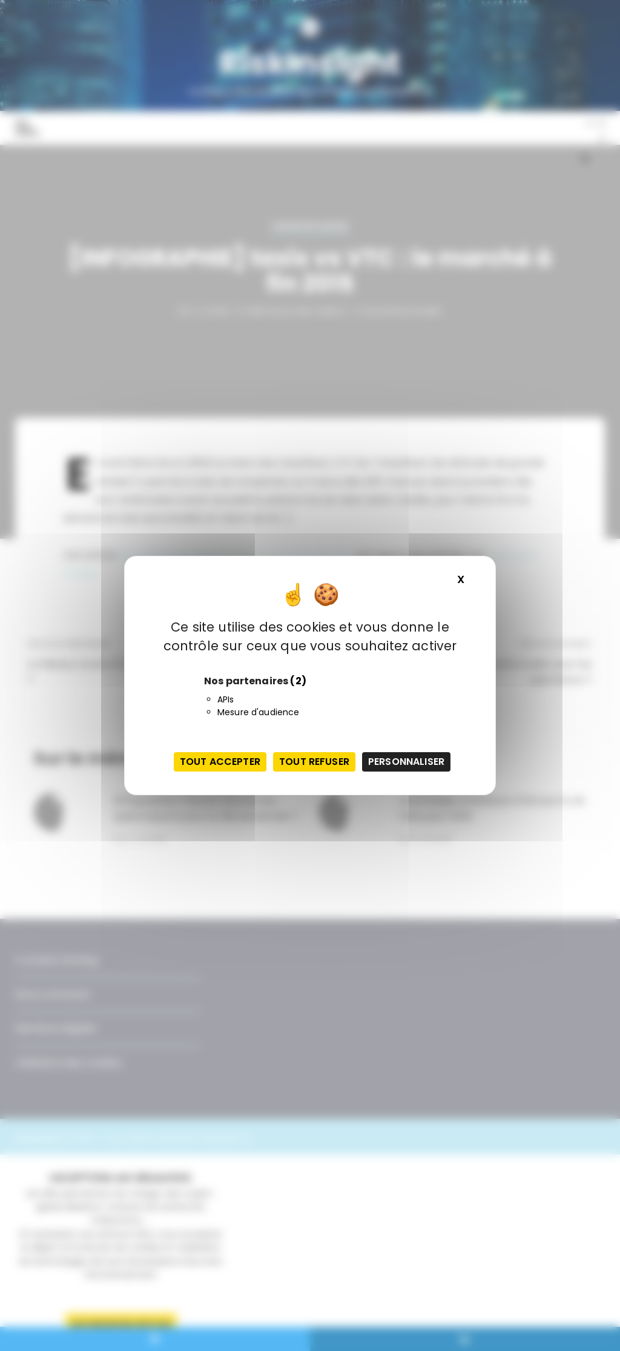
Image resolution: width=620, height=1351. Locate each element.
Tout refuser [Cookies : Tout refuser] (314, 762)
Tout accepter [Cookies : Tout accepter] (220, 762)
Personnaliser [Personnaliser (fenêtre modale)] (406, 762)
